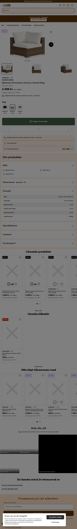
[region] (34, 519)
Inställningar (55, 522)
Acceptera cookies (55, 517)
